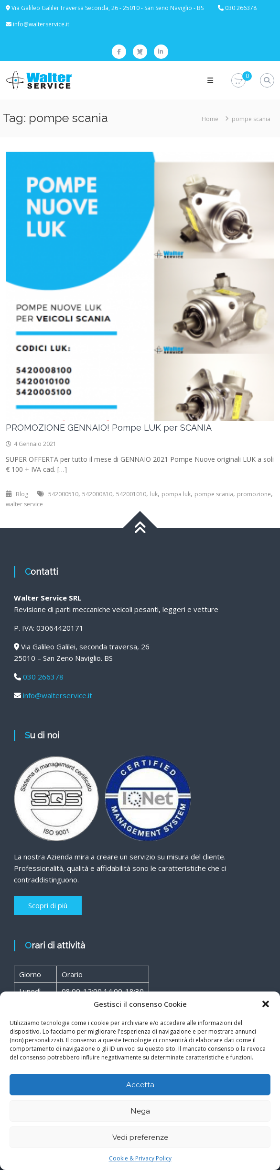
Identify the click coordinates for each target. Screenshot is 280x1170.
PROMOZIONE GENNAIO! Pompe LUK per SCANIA (109, 428)
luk (154, 494)
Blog (22, 494)
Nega (140, 1110)
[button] (265, 1004)
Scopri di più (47, 905)
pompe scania (213, 494)
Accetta (140, 1084)
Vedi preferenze (140, 1137)
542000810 (97, 494)
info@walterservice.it (41, 24)
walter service (24, 504)
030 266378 (43, 676)
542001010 (131, 494)
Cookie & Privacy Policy (140, 1158)
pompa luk (176, 494)
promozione (254, 494)
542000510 (63, 494)
